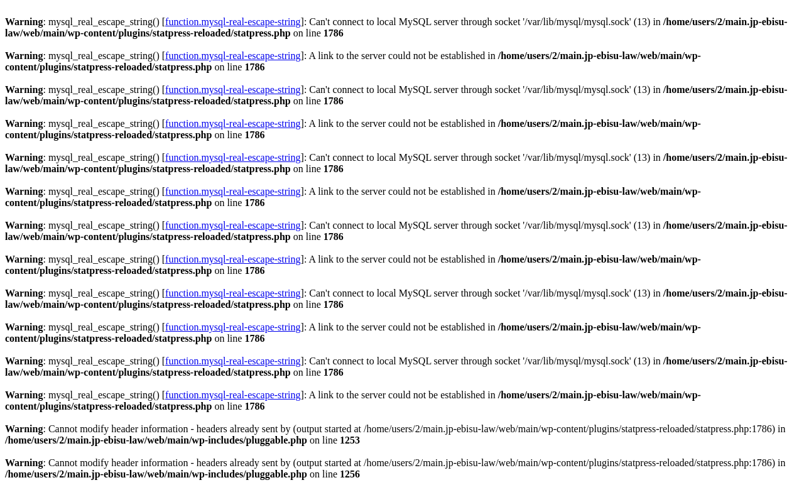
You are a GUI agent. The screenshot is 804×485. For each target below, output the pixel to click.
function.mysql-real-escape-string (232, 21)
